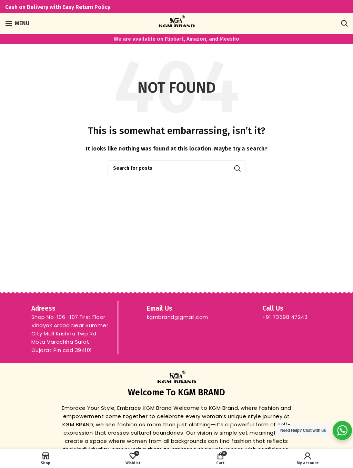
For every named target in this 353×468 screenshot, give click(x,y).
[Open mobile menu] (17, 23)
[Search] (344, 23)
